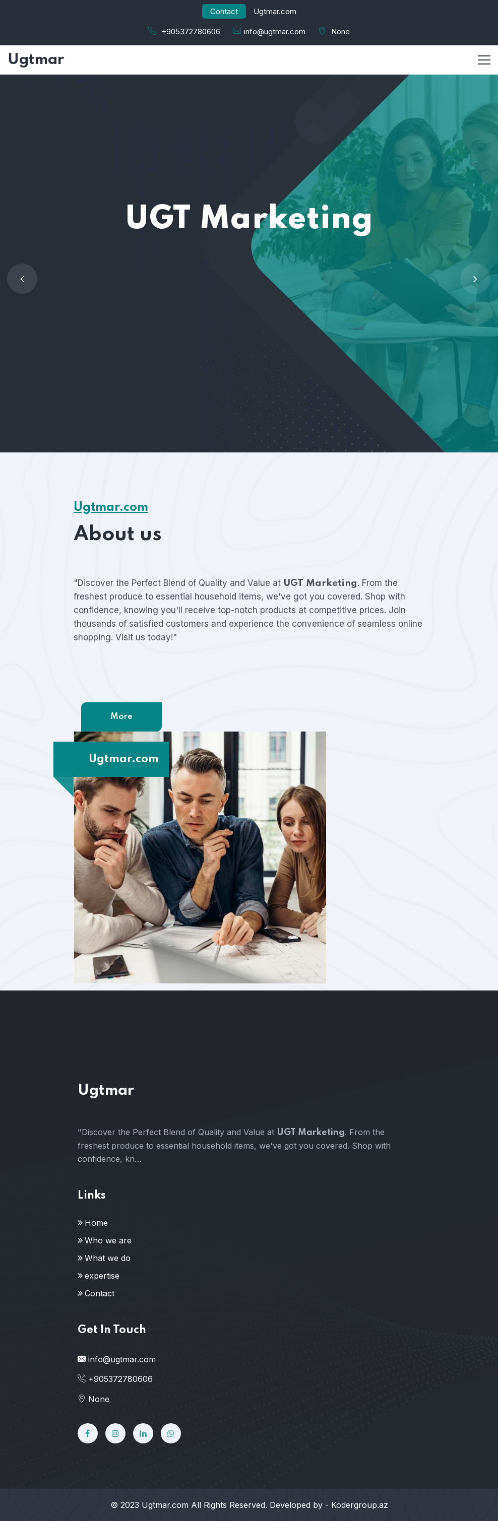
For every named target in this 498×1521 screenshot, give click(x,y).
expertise (102, 1276)
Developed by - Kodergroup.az (329, 1505)
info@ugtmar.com (274, 31)
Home (96, 1223)
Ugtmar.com (165, 1505)
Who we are (108, 1240)
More (121, 716)
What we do (108, 1258)
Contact (224, 11)
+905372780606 (190, 31)
